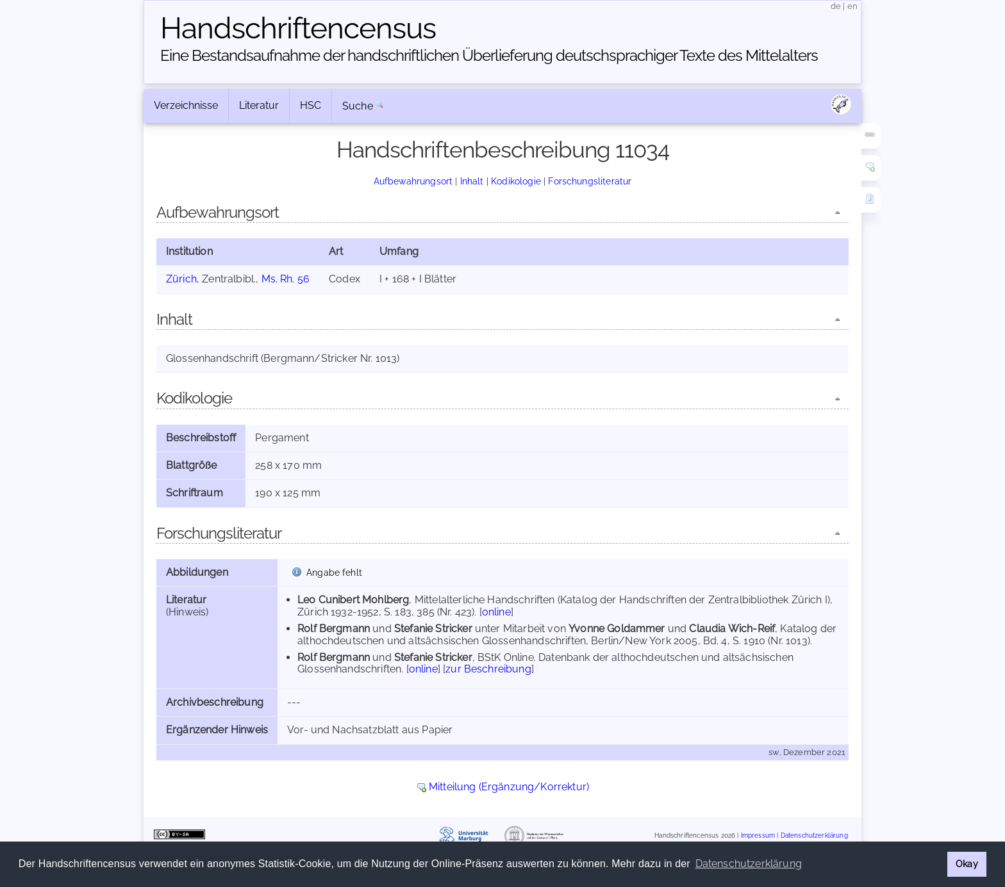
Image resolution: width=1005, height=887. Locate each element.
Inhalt (472, 180)
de (836, 6)
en (852, 6)
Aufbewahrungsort (413, 180)
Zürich (181, 279)
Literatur (259, 105)
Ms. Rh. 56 (286, 279)
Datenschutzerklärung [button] (748, 864)
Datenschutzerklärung (814, 835)
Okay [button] (967, 863)
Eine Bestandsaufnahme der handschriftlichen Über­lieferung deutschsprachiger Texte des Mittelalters (489, 55)
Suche (357, 106)
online (496, 612)
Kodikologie (516, 180)
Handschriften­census (298, 28)
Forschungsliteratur (589, 180)
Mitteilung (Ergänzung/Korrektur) (509, 787)
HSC (310, 105)
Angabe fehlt (334, 572)
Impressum (758, 835)
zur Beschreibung (488, 669)
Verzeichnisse (186, 105)
